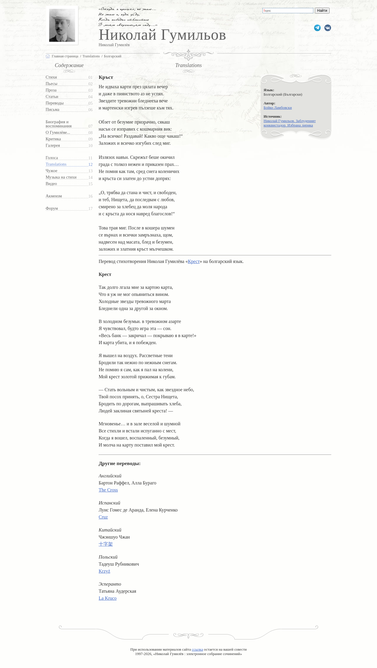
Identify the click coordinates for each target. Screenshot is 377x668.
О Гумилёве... (58, 132)
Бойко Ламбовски (278, 108)
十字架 (106, 544)
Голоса (52, 158)
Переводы (55, 103)
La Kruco (108, 598)
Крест (194, 261)
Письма (52, 109)
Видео (51, 183)
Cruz (103, 516)
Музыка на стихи (61, 177)
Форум (52, 208)
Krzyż (104, 571)
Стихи (51, 77)
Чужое (51, 171)
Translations (56, 164)
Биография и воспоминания (59, 124)
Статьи (52, 96)
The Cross (108, 489)
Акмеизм (54, 196)
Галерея (53, 145)
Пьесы (51, 83)
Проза (51, 90)
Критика (53, 139)
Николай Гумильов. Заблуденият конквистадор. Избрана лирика (290, 123)
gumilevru (327, 27)
